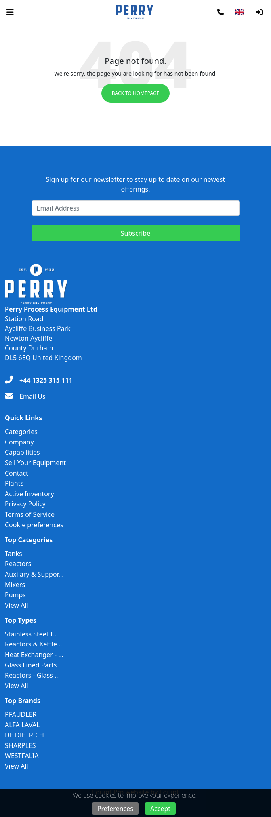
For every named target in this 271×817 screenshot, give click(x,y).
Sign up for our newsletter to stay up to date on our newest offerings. (135, 184)
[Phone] (220, 12)
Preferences (115, 808)
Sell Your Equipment (35, 462)
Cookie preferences (34, 524)
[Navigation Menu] (10, 12)
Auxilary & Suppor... (34, 574)
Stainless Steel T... (31, 634)
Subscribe (135, 233)
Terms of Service (30, 514)
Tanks (13, 553)
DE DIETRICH (24, 735)
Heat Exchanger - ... (34, 654)
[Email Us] (25, 396)
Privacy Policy (25, 503)
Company (19, 442)
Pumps (15, 594)
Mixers (15, 584)
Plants (14, 483)
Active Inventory (29, 493)
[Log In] (259, 12)
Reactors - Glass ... (32, 675)
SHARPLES (20, 745)
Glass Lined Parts (31, 665)
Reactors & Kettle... (33, 644)
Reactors (18, 563)
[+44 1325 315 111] (38, 380)
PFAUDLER (21, 714)
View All (16, 605)
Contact (16, 473)
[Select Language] (239, 12)
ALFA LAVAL (22, 724)
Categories (21, 431)
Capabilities (22, 452)
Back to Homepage (136, 93)
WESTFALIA (22, 755)
